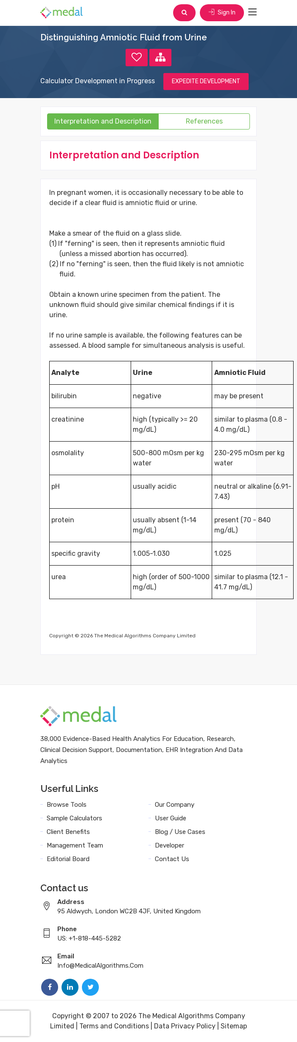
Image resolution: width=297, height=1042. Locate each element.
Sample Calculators (74, 818)
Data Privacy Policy (185, 1026)
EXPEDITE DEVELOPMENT (206, 81)
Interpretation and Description (102, 121)
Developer (169, 845)
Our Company (174, 804)
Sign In (221, 12)
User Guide (170, 818)
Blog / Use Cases (180, 832)
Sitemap (234, 1026)
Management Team (75, 845)
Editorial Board (68, 859)
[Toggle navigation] (252, 12)
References (204, 121)
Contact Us (172, 859)
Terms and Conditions (114, 1026)
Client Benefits (68, 832)
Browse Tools (67, 804)
